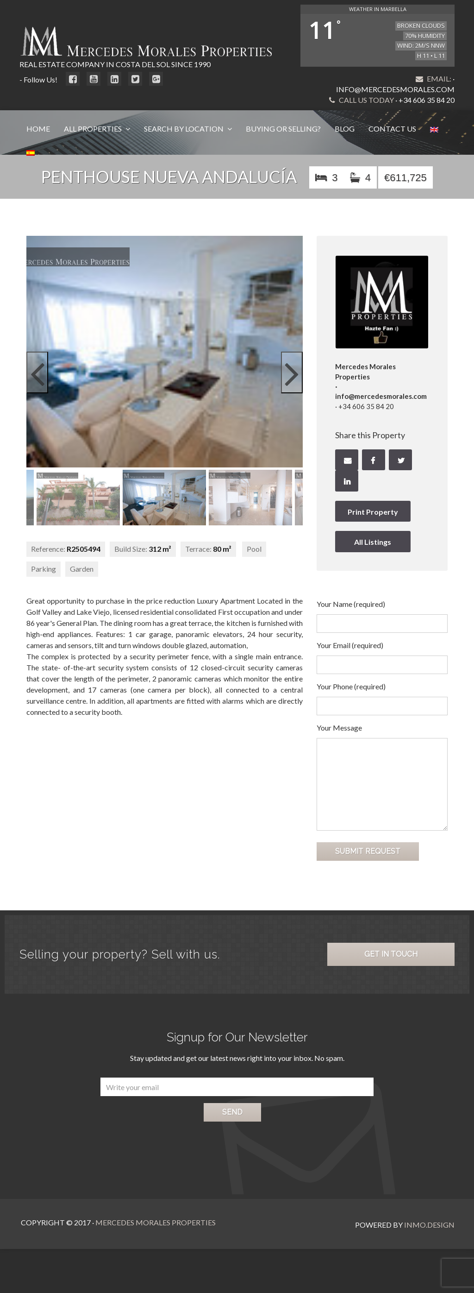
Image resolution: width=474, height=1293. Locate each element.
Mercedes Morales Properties (154, 1222)
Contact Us (392, 128)
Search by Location (184, 128)
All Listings (372, 541)
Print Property (373, 511)
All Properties (93, 128)
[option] (164, 497)
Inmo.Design (429, 1222)
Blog (345, 128)
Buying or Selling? (283, 128)
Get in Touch (391, 954)
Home (38, 128)
